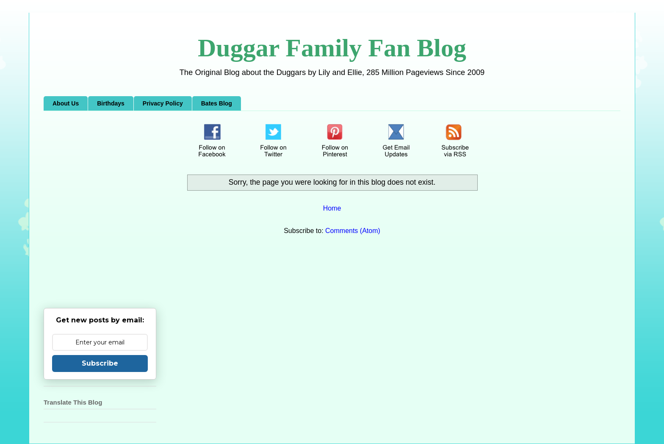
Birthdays (111, 103)
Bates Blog (216, 103)
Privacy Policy (163, 103)
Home (332, 208)
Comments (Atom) (352, 230)
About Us (66, 103)
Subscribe (100, 363)
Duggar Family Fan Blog (332, 48)
